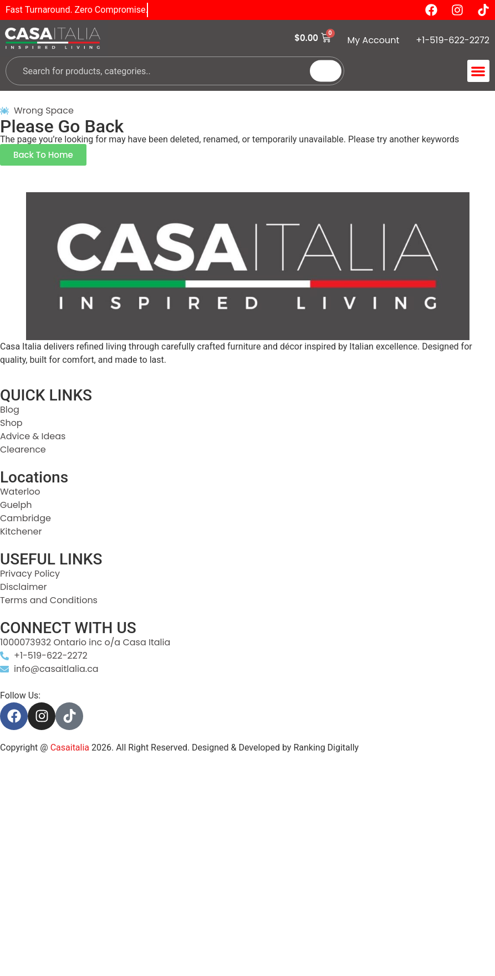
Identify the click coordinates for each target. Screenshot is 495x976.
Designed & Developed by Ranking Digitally (275, 747)
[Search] (325, 71)
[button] (478, 71)
